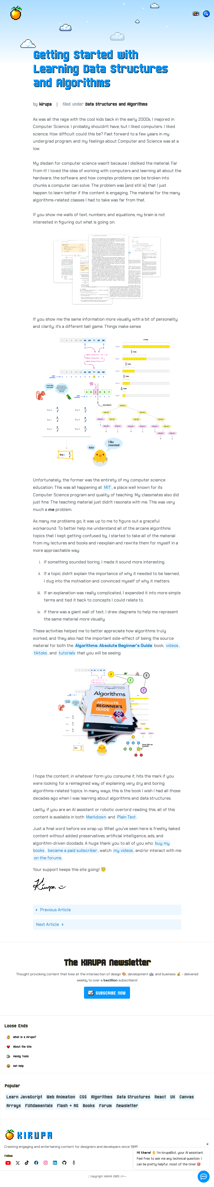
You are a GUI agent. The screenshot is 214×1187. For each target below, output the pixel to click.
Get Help (18, 1066)
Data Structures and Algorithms (116, 104)
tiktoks (40, 653)
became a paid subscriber (72, 850)
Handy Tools (21, 1056)
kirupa (45, 104)
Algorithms (101, 1097)
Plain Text (126, 817)
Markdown (96, 817)
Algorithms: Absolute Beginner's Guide (113, 645)
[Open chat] (204, 1177)
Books (89, 1105)
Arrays (13, 1105)
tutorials (67, 653)
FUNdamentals (39, 1105)
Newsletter (127, 1105)
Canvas (186, 1097)
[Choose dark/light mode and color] (195, 14)
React (160, 1097)
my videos (123, 850)
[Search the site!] (206, 14)
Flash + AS (67, 1105)
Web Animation (60, 1097)
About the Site (22, 1047)
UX (172, 1097)
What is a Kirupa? (24, 1037)
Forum (105, 1105)
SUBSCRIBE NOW (110, 993)
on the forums (47, 858)
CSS (83, 1097)
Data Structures (133, 1097)
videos (172, 645)
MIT (107, 487)
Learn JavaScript (24, 1097)
